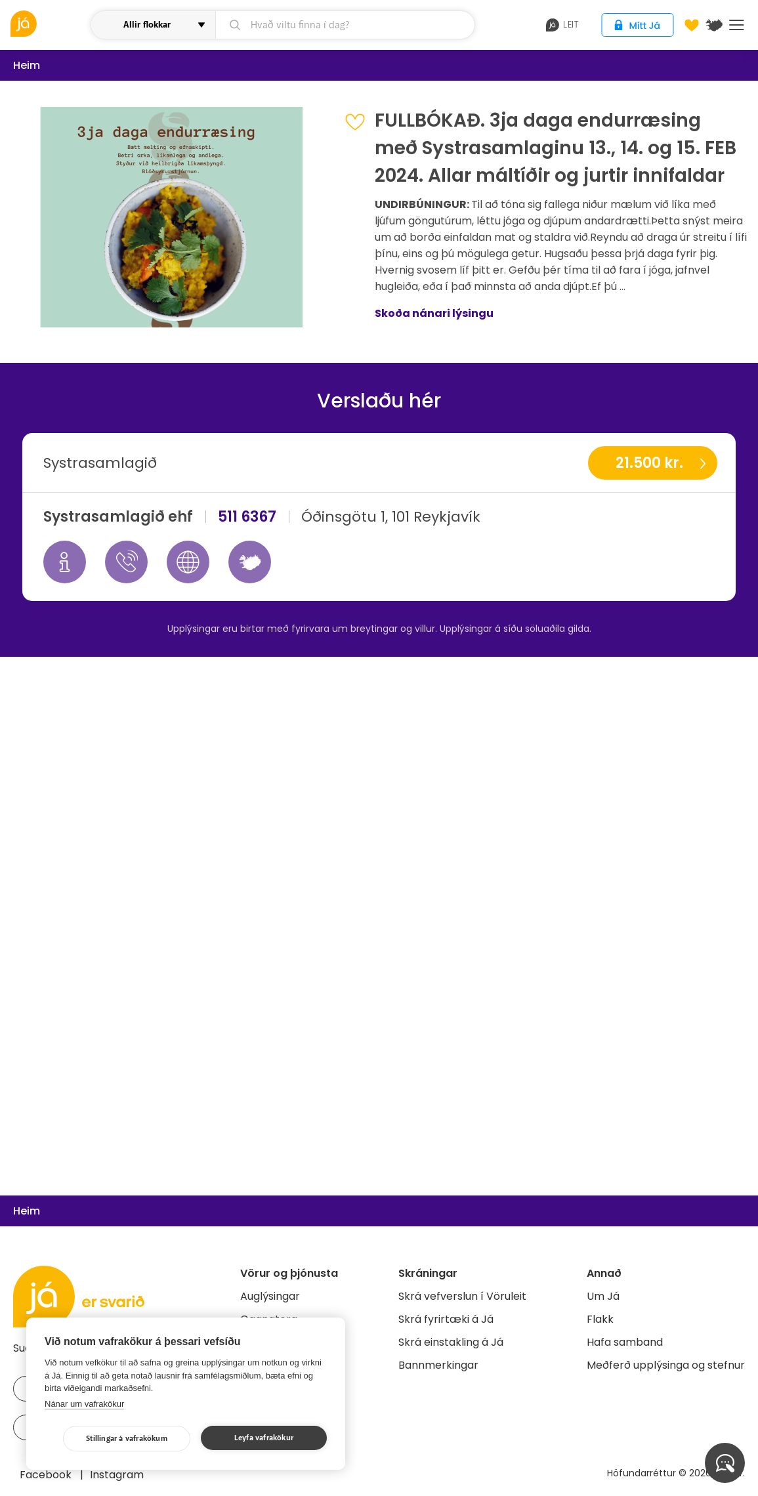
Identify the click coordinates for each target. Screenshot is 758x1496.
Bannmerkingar (438, 1365)
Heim (26, 65)
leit (562, 24)
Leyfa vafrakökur (263, 1438)
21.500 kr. (649, 463)
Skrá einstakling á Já (450, 1342)
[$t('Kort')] (714, 24)
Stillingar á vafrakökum (126, 1439)
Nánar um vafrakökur (84, 1404)
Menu (736, 24)
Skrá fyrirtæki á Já (446, 1319)
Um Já (603, 1296)
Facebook (47, 1474)
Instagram (117, 1474)
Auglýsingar (270, 1296)
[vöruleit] (49, 23)
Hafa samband (625, 1342)
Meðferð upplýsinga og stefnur (666, 1365)
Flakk (600, 1319)
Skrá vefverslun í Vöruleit (462, 1296)
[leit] (345, 25)
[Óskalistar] (691, 24)
